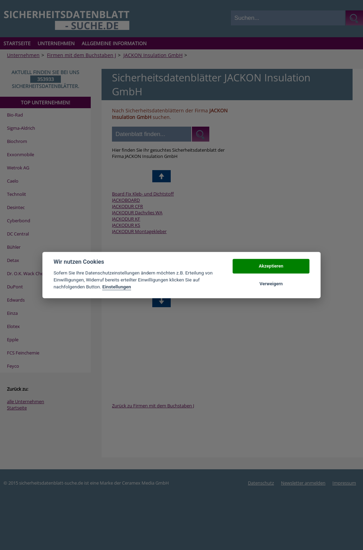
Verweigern (271, 283)
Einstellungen (116, 287)
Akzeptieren (271, 266)
